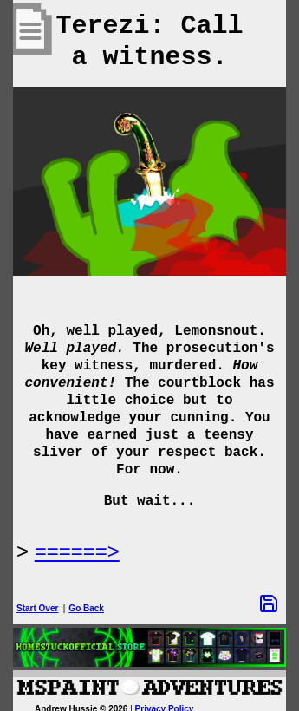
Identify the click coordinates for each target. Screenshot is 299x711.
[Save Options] (268, 603)
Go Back (86, 608)
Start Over (37, 608)
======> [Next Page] (77, 551)
